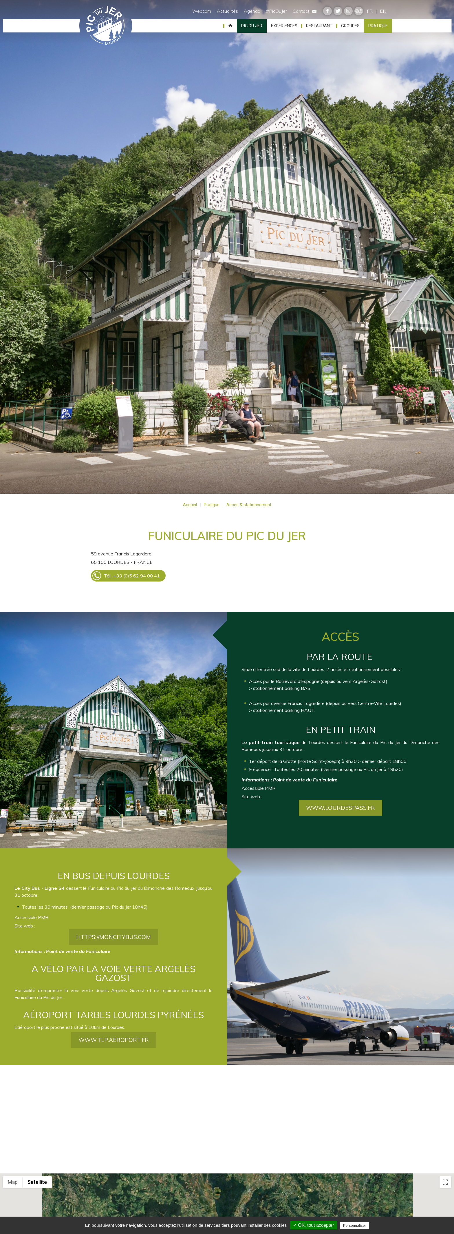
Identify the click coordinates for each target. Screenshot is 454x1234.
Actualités (227, 11)
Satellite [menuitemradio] (37, 1182)
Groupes (350, 25)
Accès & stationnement (248, 505)
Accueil (230, 26)
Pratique (378, 25)
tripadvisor (358, 11)
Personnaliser (354, 1225)
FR (370, 11)
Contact (304, 11)
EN (383, 11)
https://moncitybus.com (113, 978)
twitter (338, 11)
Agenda (252, 11)
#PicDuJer (276, 11)
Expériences (284, 25)
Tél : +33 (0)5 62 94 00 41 (132, 576)
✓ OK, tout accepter (313, 1225)
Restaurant (319, 25)
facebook (327, 11)
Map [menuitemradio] (13, 1182)
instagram (348, 11)
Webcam (201, 11)
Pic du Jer (106, 25)
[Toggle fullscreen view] (445, 1182)
